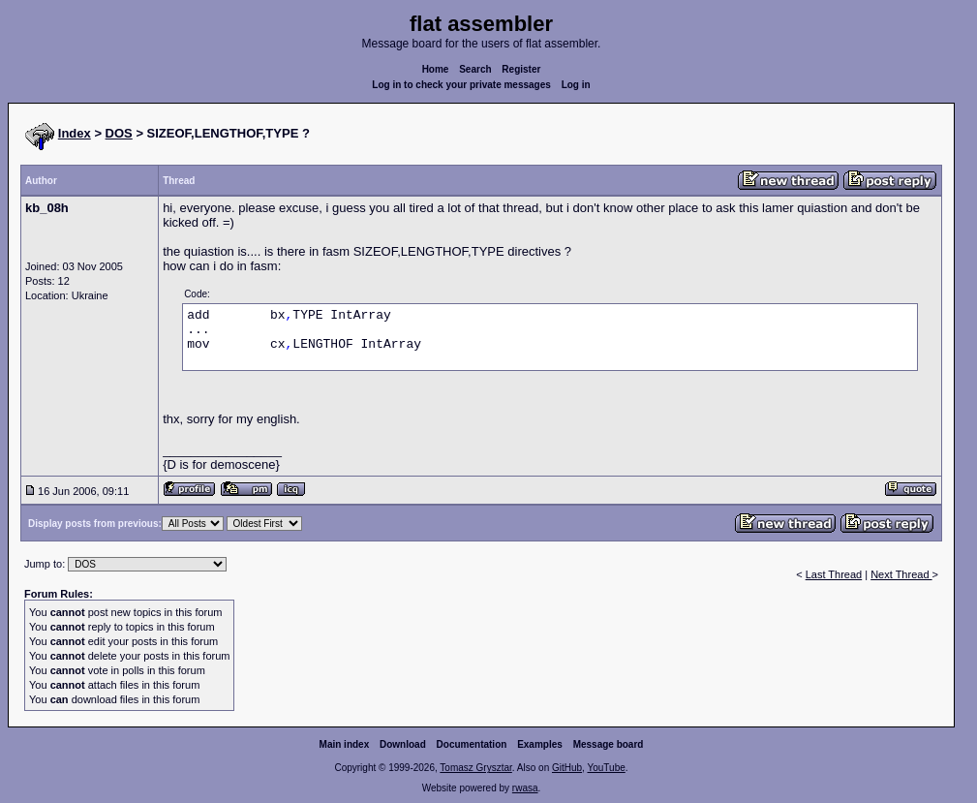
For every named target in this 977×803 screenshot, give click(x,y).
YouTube (606, 767)
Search (475, 69)
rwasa (525, 788)
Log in (576, 84)
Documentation (472, 744)
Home (435, 69)
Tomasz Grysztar (475, 767)
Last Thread (834, 574)
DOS (119, 133)
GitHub (567, 767)
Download (403, 744)
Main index (345, 744)
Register (521, 69)
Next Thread (900, 574)
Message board (608, 744)
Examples (540, 744)
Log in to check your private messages (461, 84)
